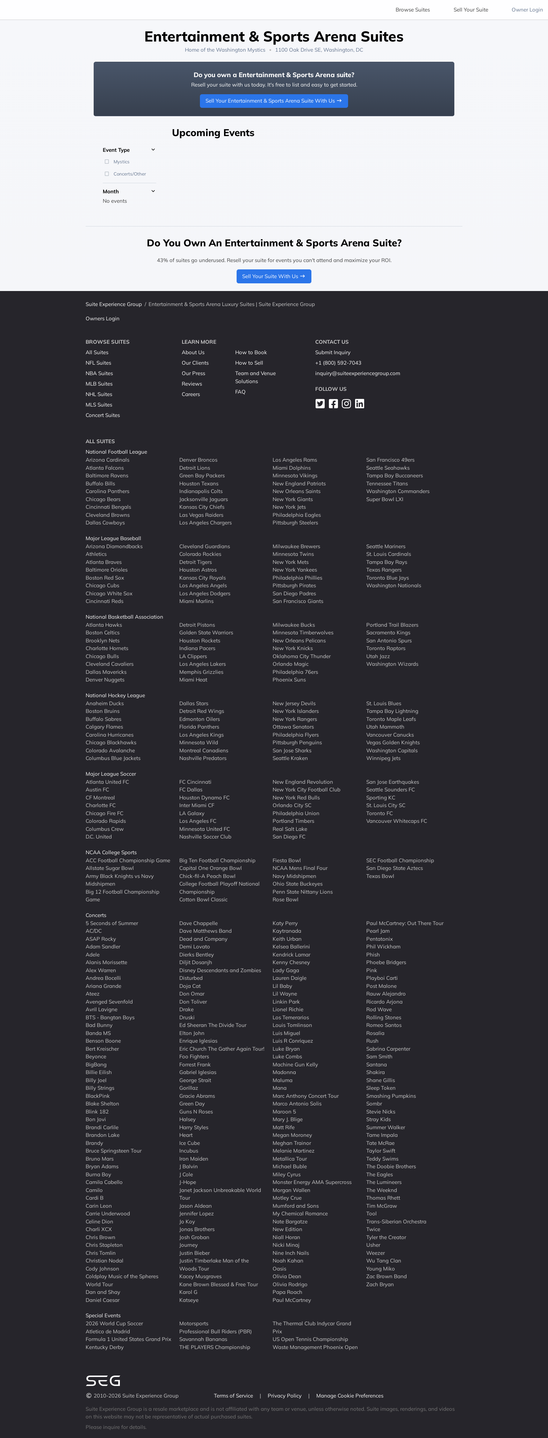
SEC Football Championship (400, 860)
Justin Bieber (194, 1252)
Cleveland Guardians (204, 546)
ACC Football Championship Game (128, 860)
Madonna (284, 1072)
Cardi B (94, 1197)
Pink (371, 970)
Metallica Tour (290, 1158)
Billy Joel (96, 1079)
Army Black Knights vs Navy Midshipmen (120, 879)
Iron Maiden (193, 1158)
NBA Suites (99, 373)
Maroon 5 (284, 1111)
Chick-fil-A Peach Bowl (207, 875)
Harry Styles (193, 1127)
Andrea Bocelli (103, 978)
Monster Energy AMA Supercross (312, 1182)
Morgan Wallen (291, 1189)
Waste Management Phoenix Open (315, 1346)
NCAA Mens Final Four (300, 868)
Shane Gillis (380, 1079)
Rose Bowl (285, 899)
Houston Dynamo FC (204, 797)
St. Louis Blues (383, 703)
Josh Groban (194, 1237)
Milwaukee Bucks (294, 624)
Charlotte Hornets (107, 648)
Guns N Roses (196, 1111)
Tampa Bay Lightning (392, 711)
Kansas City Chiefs (201, 507)
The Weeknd (381, 1189)
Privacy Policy (285, 1395)
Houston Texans (198, 483)
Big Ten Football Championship (217, 860)
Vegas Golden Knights (393, 742)
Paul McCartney (292, 1299)
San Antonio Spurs (389, 640)
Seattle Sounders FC (390, 789)
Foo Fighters (194, 1056)
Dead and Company (203, 938)
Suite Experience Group (114, 304)
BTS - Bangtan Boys (110, 1017)
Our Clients (195, 362)
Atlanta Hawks (104, 624)
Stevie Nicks (380, 1111)
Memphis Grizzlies (201, 671)
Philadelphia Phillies (297, 577)
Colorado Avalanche (110, 750)
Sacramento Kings (388, 632)
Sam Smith (379, 1056)
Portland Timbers (293, 821)
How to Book (251, 352)
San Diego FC (289, 836)
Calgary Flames (104, 726)
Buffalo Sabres (103, 718)
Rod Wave (379, 1009)
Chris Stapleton (104, 1245)
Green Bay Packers (202, 475)
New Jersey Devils (294, 703)
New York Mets (291, 561)
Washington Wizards (392, 664)
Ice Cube (189, 1142)
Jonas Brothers (197, 1229)
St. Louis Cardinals (388, 554)
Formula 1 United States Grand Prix (128, 1339)
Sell (471, 9)
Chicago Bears (103, 499)
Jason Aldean (195, 1205)
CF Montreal (100, 797)
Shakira (375, 1072)
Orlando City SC (292, 805)
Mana (280, 1088)
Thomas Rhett (383, 1197)
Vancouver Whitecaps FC (396, 821)
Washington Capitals (392, 750)
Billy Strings (100, 1088)
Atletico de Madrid (108, 1331)
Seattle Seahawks (388, 467)
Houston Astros (198, 569)
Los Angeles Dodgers (204, 593)
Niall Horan (286, 1237)
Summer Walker (385, 1127)
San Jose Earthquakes (392, 781)
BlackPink (98, 1095)
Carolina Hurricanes (110, 734)
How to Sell (249, 362)
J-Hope (187, 1182)
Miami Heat (193, 679)
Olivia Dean (287, 1276)
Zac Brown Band (386, 1276)
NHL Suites (99, 394)
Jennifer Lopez (196, 1213)
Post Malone (381, 985)
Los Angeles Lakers (202, 664)
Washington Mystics (240, 49)
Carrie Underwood (108, 1213)
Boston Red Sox (105, 577)
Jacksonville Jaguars (203, 499)
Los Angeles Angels (203, 585)
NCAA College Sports (111, 852)
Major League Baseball (113, 538)
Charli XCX (99, 1229)
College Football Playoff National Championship (219, 887)
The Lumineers (384, 1182)
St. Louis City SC (385, 805)
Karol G (188, 1292)
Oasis (279, 1268)
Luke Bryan (286, 1048)
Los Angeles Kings (201, 734)
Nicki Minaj (286, 1245)
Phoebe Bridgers (386, 962)
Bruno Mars (100, 1158)
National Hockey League (115, 695)
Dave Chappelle (198, 922)
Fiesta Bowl (287, 860)
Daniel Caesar (103, 1299)
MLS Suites (99, 404)
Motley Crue (287, 1197)
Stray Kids (378, 1119)
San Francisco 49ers (390, 459)
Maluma (283, 1079)
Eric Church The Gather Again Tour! (221, 1048)
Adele (93, 954)
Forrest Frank (195, 1064)
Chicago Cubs (102, 585)
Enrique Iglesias (198, 1040)
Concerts (96, 915)
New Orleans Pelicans (299, 640)
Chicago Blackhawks (111, 742)
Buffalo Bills (100, 483)
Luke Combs (287, 1056)
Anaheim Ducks (105, 703)
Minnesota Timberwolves (303, 632)
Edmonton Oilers (199, 718)
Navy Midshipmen (294, 875)
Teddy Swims (382, 1158)
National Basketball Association (124, 616)
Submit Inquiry (333, 352)
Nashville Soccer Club (205, 836)
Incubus (188, 1150)
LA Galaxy (191, 813)
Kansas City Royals (202, 577)
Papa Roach (287, 1292)
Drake (186, 1009)
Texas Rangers (384, 569)
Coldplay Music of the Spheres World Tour (122, 1280)
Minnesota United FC (204, 828)
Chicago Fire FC (104, 813)
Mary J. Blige (288, 1119)
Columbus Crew (105, 828)
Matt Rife (284, 1127)
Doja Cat (190, 985)
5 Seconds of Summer (112, 922)
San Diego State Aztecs (394, 868)
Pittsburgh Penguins (297, 742)
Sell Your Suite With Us (274, 276)
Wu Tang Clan (383, 1260)
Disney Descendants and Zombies (220, 970)
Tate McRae (380, 1142)
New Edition (287, 1229)
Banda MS (98, 1032)
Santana (376, 1064)
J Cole (186, 1174)
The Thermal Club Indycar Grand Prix (312, 1327)
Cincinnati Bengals (108, 507)
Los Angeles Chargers (205, 522)
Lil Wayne (285, 993)
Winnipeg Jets (383, 758)
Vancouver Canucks (390, 734)
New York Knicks (293, 648)
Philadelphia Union (296, 813)
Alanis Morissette (106, 962)
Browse (413, 9)
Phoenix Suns (289, 679)
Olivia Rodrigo (290, 1284)
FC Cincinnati (195, 781)
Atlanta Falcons (105, 467)
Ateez (93, 993)
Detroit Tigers (195, 561)
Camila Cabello (104, 1182)
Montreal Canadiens (203, 750)
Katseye (189, 1299)
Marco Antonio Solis (297, 1103)
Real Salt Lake (290, 828)
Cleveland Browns (108, 514)
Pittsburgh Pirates (294, 585)
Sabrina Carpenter (388, 1048)
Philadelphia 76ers (295, 671)
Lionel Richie (288, 1009)
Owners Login (103, 318)
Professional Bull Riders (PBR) (215, 1331)
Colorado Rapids (106, 821)
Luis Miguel (286, 1032)
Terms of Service (234, 1395)
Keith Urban (287, 938)
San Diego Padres (294, 593)
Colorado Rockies (200, 554)
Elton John (191, 1032)
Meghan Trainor (292, 1142)
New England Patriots (299, 483)
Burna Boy (98, 1174)
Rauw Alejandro (386, 993)
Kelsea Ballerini (291, 946)
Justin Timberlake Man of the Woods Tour (214, 1264)
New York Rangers (295, 718)
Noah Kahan (288, 1260)
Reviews (192, 383)
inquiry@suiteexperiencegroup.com (357, 373)
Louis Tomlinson (292, 1025)
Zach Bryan (380, 1284)
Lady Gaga (286, 970)
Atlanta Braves (104, 561)
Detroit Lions (194, 467)
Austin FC (97, 789)
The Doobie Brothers (391, 1166)
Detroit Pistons (197, 624)
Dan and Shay (103, 1292)
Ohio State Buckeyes (298, 883)
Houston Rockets (199, 640)
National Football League (116, 451)
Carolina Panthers (107, 491)
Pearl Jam (378, 930)
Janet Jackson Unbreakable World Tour (220, 1193)
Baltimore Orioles (107, 569)
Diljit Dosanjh (195, 962)
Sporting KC (380, 797)
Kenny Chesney (291, 962)
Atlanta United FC (107, 781)
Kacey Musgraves (200, 1276)
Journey (188, 1245)
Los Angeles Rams (295, 459)
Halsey (187, 1119)
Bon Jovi (96, 1119)
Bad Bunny (99, 1025)
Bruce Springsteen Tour (114, 1150)
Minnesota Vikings (295, 475)
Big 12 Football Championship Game (122, 895)
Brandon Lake (103, 1135)
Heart (186, 1135)
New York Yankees (295, 569)
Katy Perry (285, 922)
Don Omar (191, 993)
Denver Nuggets (105, 679)
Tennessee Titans (387, 483)
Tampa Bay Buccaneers (394, 475)
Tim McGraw (381, 1205)
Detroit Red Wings (201, 711)
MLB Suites (99, 383)
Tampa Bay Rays (386, 561)
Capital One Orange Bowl (210, 868)
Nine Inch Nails (291, 1252)
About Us (193, 352)
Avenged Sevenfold (109, 1001)
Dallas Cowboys (105, 522)
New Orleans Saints (296, 491)
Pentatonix (379, 938)
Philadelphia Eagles (297, 514)
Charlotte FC (101, 805)
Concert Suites (103, 415)
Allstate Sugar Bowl (110, 868)
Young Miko (380, 1268)
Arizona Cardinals (107, 459)
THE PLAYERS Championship (214, 1346)
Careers (191, 394)
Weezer (375, 1252)
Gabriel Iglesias (197, 1072)
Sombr (374, 1103)
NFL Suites (98, 362)
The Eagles (379, 1174)
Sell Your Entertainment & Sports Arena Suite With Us (274, 100)
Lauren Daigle (290, 978)
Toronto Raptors (385, 648)
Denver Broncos (198, 459)
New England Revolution (303, 781)
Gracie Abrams (197, 1095)
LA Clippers (193, 656)
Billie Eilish (99, 1072)
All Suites (97, 352)
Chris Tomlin (101, 1252)
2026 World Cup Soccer (114, 1323)
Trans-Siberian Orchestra (396, 1221)
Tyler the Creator (386, 1237)
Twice (373, 1229)
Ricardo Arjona (384, 1001)
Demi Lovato (194, 946)
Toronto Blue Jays (387, 577)
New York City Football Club (306, 789)
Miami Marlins (196, 601)
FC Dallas (190, 789)
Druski (187, 1017)
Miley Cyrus (287, 1174)
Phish (373, 954)
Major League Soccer (111, 773)
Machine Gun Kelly (295, 1064)
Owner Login (527, 9)
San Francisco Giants (298, 601)
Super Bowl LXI (384, 499)
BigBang (96, 1064)
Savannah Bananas (203, 1339)
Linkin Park (286, 1001)
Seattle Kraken (290, 758)
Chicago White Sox (109, 593)
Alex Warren (101, 970)
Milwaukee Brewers (296, 546)
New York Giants (293, 499)
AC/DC (94, 930)
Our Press (193, 373)
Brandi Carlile (102, 1127)
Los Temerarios (291, 1017)
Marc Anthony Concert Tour (306, 1095)
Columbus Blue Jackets (113, 758)
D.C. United (99, 836)
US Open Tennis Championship (310, 1339)
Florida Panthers (199, 726)
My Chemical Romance (300, 1213)
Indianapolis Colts (201, 491)
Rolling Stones (383, 1017)
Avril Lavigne (101, 1009)
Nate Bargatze (290, 1221)
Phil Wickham (383, 946)
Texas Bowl (380, 875)
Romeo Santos (384, 1025)
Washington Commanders (398, 491)
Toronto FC (379, 813)
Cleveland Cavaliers (110, 664)
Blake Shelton (102, 1103)
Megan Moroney (292, 1135)
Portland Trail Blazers (392, 624)
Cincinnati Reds (104, 601)
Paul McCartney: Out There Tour (405, 922)
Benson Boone (103, 1040)
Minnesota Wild (198, 742)
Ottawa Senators (293, 726)
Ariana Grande (103, 985)
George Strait (195, 1079)
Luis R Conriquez (293, 1040)
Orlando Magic (291, 664)
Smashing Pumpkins (391, 1095)
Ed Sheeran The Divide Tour (212, 1025)
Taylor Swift (380, 1150)
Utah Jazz (378, 656)
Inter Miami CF (196, 805)
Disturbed (191, 978)
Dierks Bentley (196, 954)
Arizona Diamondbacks (114, 546)
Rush (372, 1040)
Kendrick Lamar (291, 954)
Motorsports (193, 1323)
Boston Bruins (103, 711)
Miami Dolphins (292, 467)
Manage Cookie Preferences (349, 1395)
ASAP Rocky (101, 938)
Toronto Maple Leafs (391, 718)
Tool (371, 1213)
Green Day (192, 1103)
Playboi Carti (382, 978)
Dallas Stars (193, 703)
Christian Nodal (104, 1260)
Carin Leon (99, 1205)
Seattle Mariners (385, 546)
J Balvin (188, 1166)
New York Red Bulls (296, 797)
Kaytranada (287, 930)
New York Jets (289, 507)
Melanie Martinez (294, 1150)
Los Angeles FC (197, 821)
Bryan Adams (102, 1166)
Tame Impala (382, 1135)
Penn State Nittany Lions (303, 891)
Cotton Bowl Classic (203, 899)
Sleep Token (381, 1088)
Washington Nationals (393, 585)
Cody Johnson (102, 1268)
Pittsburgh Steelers (295, 522)
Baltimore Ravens (107, 475)
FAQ (240, 391)
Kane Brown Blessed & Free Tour (218, 1284)
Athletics (96, 554)
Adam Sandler (103, 946)
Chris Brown (100, 1237)
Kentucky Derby (105, 1346)
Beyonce (96, 1056)
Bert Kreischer (102, 1048)
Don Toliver (193, 1001)
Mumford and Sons (296, 1205)
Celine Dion (99, 1221)
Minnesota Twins (293, 554)
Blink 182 (97, 1111)
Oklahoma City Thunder (302, 656)
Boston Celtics (103, 632)
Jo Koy (187, 1221)
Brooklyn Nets (103, 640)
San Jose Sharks (292, 750)
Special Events (103, 1315)
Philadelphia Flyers (296, 734)
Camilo (94, 1189)
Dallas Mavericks (106, 671)
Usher (373, 1245)
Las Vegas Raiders (201, 514)
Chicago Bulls (102, 656)
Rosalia (375, 1032)
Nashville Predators (202, 758)
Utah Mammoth (385, 726)
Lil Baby (282, 985)
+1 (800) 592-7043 (338, 362)
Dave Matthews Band (205, 930)
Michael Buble (290, 1166)
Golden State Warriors (206, 632)
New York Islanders (296, 711)
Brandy (94, 1142)
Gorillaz (188, 1088)
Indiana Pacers (197, 648)
